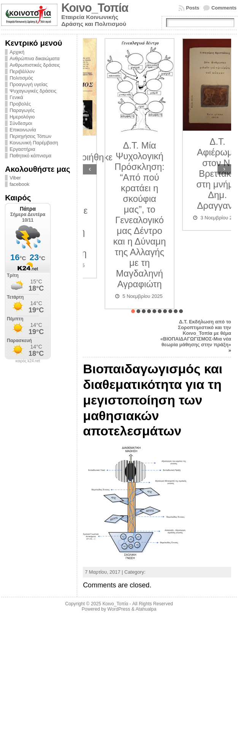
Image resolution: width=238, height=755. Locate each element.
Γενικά (16, 97)
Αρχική (17, 52)
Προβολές (20, 104)
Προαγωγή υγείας (29, 84)
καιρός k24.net (28, 361)
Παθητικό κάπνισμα (30, 155)
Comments (223, 8)
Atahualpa (145, 609)
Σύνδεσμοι (21, 123)
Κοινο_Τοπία (94, 7)
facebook (19, 184)
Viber (15, 178)
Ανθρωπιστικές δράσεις (35, 65)
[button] (133, 311)
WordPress (118, 609)
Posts (192, 8)
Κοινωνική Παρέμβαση (34, 143)
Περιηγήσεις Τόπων (30, 136)
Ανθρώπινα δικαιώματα (34, 58)
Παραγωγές (22, 110)
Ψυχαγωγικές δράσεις (33, 91)
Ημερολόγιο (22, 117)
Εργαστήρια (22, 149)
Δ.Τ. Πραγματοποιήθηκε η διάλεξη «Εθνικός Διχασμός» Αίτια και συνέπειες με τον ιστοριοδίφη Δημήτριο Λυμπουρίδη (118, 199)
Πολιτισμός (21, 78)
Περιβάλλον (22, 71)
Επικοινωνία (23, 130)
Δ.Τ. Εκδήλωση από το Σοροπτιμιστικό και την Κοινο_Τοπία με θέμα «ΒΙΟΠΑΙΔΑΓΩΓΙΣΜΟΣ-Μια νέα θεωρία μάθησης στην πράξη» (195, 333)
